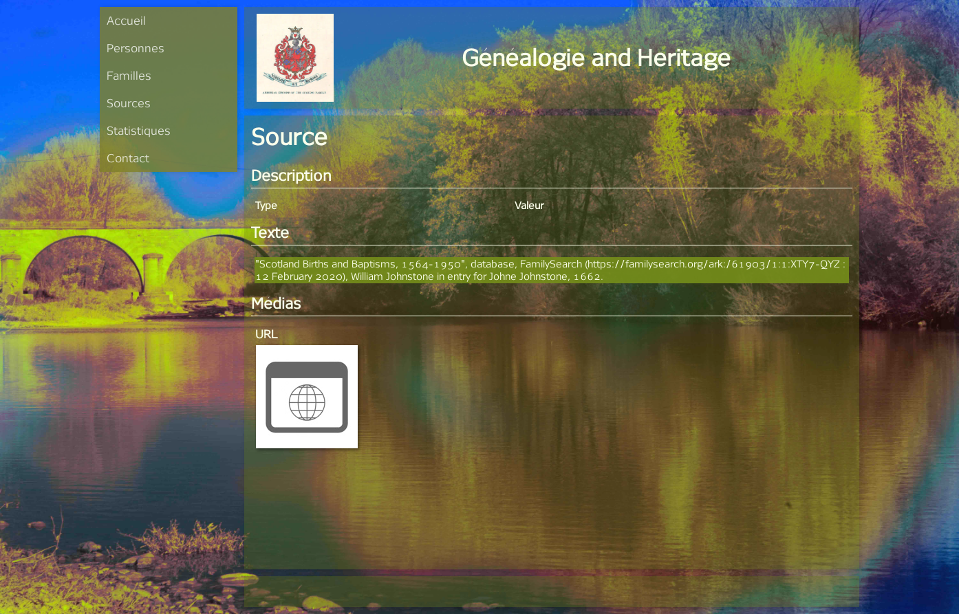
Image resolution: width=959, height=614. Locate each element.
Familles (129, 75)
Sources (129, 102)
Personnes (135, 47)
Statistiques (139, 130)
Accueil (126, 20)
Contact (128, 157)
